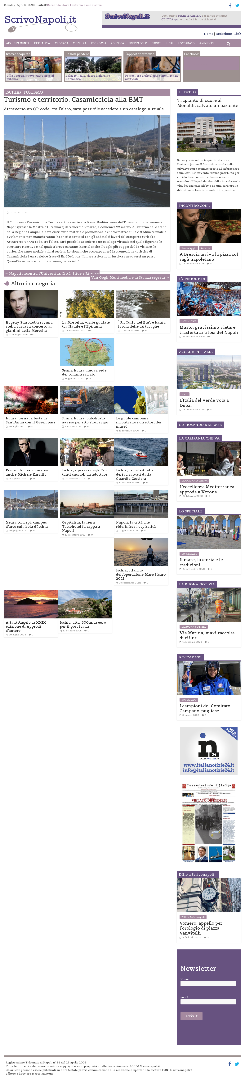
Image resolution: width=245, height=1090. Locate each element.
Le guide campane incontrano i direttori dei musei (138, 422)
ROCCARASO (186, 43)
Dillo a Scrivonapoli (193, 917)
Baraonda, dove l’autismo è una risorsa (74, 5)
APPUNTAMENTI (17, 43)
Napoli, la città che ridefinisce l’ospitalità (136, 524)
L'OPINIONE (188, 321)
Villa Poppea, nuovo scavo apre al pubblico (30, 77)
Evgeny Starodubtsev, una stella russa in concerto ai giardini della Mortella (29, 326)
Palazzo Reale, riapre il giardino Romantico (88, 77)
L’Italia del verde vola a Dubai (204, 402)
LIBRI (169, 43)
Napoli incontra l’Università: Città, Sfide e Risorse (52, 273)
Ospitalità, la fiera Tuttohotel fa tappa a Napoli (81, 526)
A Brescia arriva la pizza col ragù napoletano (209, 257)
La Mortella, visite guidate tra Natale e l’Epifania (86, 324)
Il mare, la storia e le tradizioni (201, 562)
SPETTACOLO (138, 43)
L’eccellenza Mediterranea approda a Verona (207, 489)
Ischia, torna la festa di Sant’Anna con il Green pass (31, 420)
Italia (184, 394)
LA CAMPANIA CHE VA (194, 480)
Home (208, 34)
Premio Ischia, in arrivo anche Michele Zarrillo (27, 472)
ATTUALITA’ (42, 43)
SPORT (156, 43)
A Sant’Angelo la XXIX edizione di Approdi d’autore (26, 626)
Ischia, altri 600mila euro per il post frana (83, 624)
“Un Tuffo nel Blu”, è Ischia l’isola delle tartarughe (142, 324)
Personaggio (188, 248)
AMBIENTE (206, 43)
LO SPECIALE (189, 553)
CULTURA (79, 43)
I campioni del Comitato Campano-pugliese (205, 708)
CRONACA (61, 43)
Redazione (224, 34)
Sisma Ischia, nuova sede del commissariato (84, 372)
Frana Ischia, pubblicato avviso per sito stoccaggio (85, 420)
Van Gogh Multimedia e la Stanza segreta (130, 277)
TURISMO (33, 92)
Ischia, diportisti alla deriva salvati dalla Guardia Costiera (135, 474)
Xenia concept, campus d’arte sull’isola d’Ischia (27, 524)
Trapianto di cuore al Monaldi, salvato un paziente (207, 103)
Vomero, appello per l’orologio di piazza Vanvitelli (201, 928)
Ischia (13, 92)
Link (237, 34)
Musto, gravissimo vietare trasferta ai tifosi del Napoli (209, 329)
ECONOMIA (98, 43)
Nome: (184, 979)
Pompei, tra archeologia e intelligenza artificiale (151, 77)
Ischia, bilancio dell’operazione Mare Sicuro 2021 (141, 574)
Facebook (199, 64)
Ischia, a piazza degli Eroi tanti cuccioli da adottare (85, 472)
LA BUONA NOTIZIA (193, 626)
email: (184, 997)
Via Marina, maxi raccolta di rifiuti (207, 635)
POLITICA (117, 43)
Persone (205, 248)
